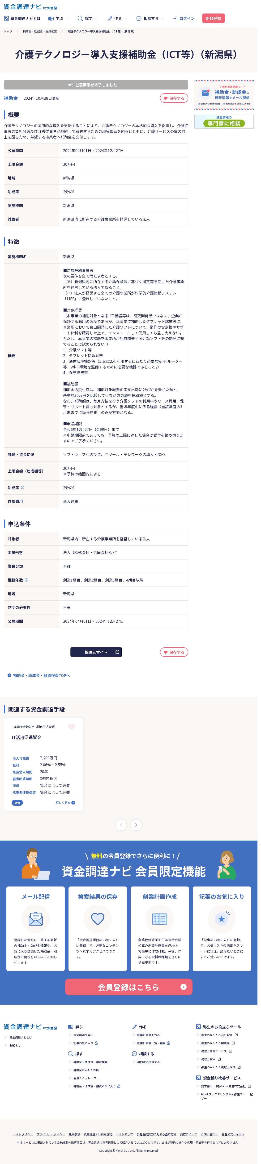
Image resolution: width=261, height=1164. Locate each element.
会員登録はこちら (142, 986)
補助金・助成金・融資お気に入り (94, 1086)
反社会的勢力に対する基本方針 (156, 1134)
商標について (188, 1134)
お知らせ (15, 1045)
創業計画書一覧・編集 (151, 1043)
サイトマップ (124, 1134)
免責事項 (74, 1134)
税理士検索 (208, 1059)
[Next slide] (136, 825)
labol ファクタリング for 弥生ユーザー (223, 1096)
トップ (8, 31)
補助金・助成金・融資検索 (40, 31)
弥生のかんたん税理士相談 (218, 1067)
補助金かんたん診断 (86, 1070)
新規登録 (213, 18)
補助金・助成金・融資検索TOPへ (41, 675)
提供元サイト (96, 652)
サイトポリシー (23, 1134)
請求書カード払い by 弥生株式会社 (223, 1086)
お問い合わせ (209, 1134)
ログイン (187, 18)
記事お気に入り (83, 1043)
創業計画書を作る (148, 1035)
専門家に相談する (148, 1062)
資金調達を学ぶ (83, 1035)
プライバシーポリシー (51, 1134)
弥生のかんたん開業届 (215, 1043)
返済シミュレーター (86, 1078)
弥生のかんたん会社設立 (216, 1035)
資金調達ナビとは (22, 18)
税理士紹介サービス (214, 1051)
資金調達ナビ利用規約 (98, 1134)
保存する (176, 98)
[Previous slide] (121, 825)
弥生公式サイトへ (233, 1134)
